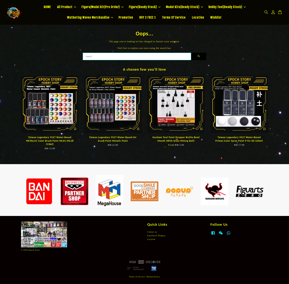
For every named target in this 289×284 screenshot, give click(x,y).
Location (198, 17)
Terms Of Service (174, 17)
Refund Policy (153, 277)
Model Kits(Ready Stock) (184, 7)
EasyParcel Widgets (156, 236)
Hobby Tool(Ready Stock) (227, 7)
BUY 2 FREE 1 (147, 17)
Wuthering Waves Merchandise (90, 17)
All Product (66, 7)
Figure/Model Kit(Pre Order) (102, 7)
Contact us (152, 232)
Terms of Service (137, 277)
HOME (47, 7)
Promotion (126, 17)
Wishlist (216, 17)
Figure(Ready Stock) (145, 7)
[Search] (137, 56)
